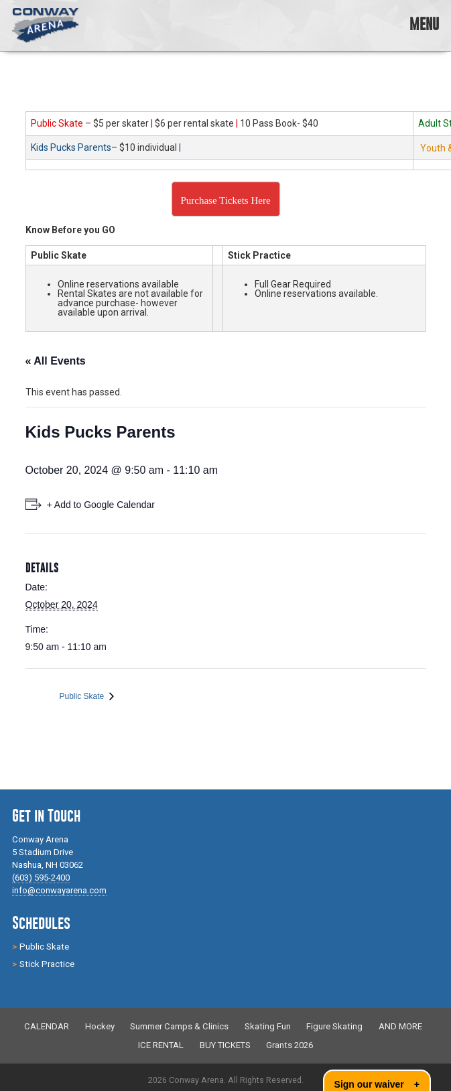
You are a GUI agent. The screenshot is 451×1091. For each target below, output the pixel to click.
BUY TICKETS (225, 1045)
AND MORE (400, 1027)
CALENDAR (46, 1027)
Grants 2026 (289, 1045)
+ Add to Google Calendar (101, 504)
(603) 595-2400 (41, 878)
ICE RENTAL (161, 1045)
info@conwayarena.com (59, 890)
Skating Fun (268, 1027)
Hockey (100, 1027)
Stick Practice (46, 964)
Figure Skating (334, 1027)
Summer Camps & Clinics (179, 1027)
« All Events (55, 361)
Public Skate (83, 696)
